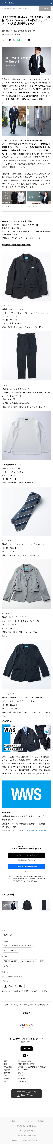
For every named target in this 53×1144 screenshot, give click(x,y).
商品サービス (8, 935)
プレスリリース (16, 1005)
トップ (5, 1005)
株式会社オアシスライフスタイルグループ (38, 1005)
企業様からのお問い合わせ (26, 1131)
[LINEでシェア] (18, 40)
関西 (42, 961)
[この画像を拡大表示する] (10, 905)
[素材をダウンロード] (25, 40)
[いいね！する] (4, 40)
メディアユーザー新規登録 (26, 867)
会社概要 (12, 1121)
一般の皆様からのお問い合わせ (26, 1136)
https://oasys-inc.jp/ (24, 1061)
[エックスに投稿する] (10, 40)
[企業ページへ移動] (26, 1027)
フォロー (26, 1049)
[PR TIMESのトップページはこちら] (9, 3)
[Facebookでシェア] (14, 40)
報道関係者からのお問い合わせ (26, 1126)
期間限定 (14, 961)
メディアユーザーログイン (26, 855)
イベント (7, 966)
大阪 (5, 961)
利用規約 (41, 1121)
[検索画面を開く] (50, 2)
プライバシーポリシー (26, 1121)
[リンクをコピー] (29, 40)
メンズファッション (11, 951)
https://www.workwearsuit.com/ (38, 830)
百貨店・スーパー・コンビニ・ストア (17, 946)
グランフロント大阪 (29, 961)
